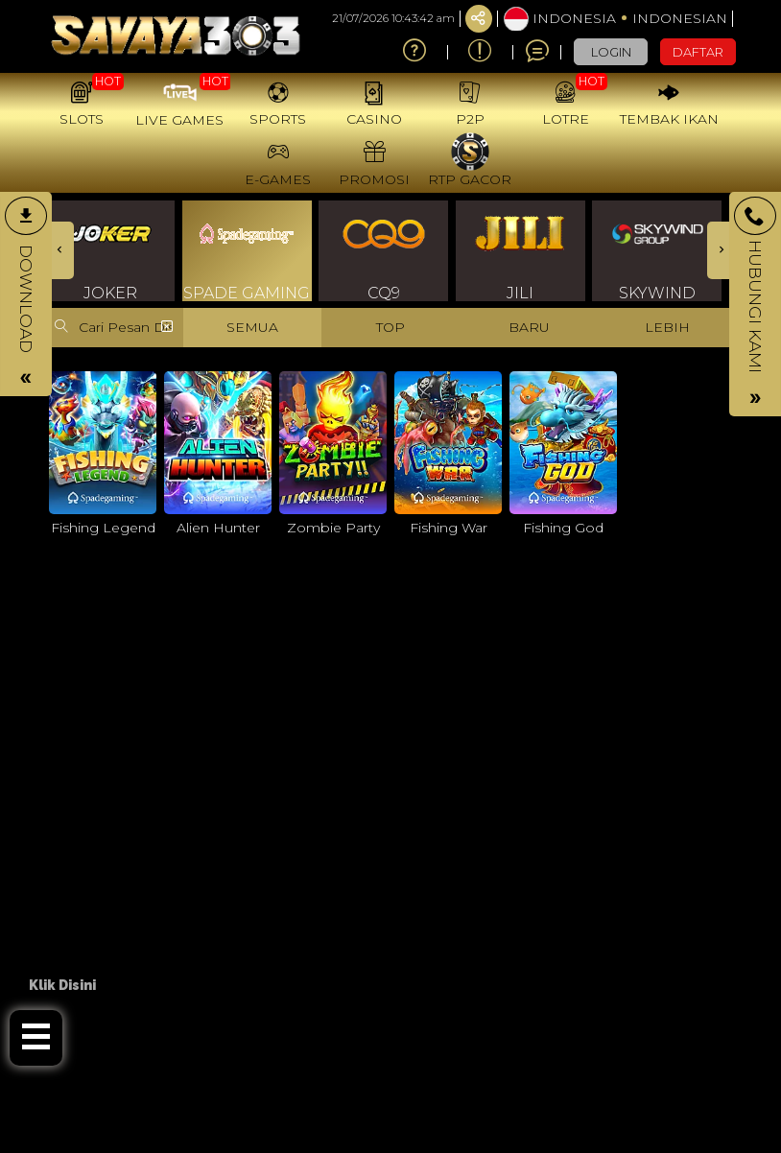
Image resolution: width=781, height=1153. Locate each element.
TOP (390, 327)
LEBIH (667, 327)
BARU (529, 327)
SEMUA (252, 327)
